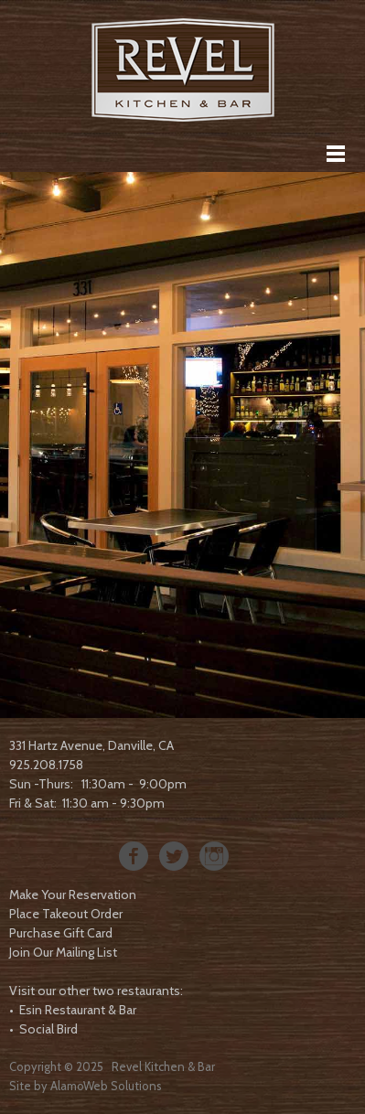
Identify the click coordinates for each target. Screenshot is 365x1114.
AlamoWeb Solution (103, 1085)
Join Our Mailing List (63, 952)
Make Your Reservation (72, 894)
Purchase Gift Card (61, 933)
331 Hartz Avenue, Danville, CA (91, 745)
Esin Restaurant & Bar (77, 1010)
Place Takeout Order (66, 913)
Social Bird (48, 1029)
